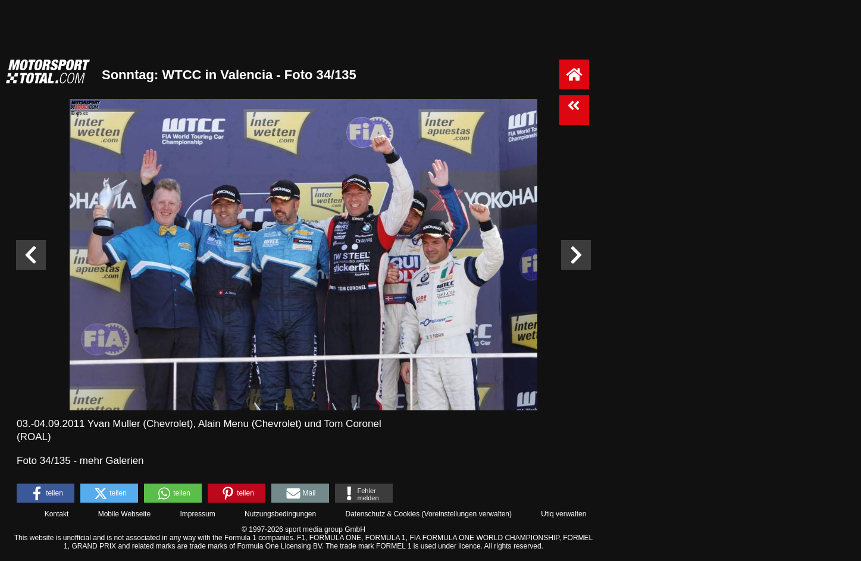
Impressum (197, 514)
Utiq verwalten (563, 514)
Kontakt (57, 514)
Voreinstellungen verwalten (466, 514)
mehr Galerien (112, 460)
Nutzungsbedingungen (280, 514)
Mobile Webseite (124, 514)
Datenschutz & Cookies (382, 514)
